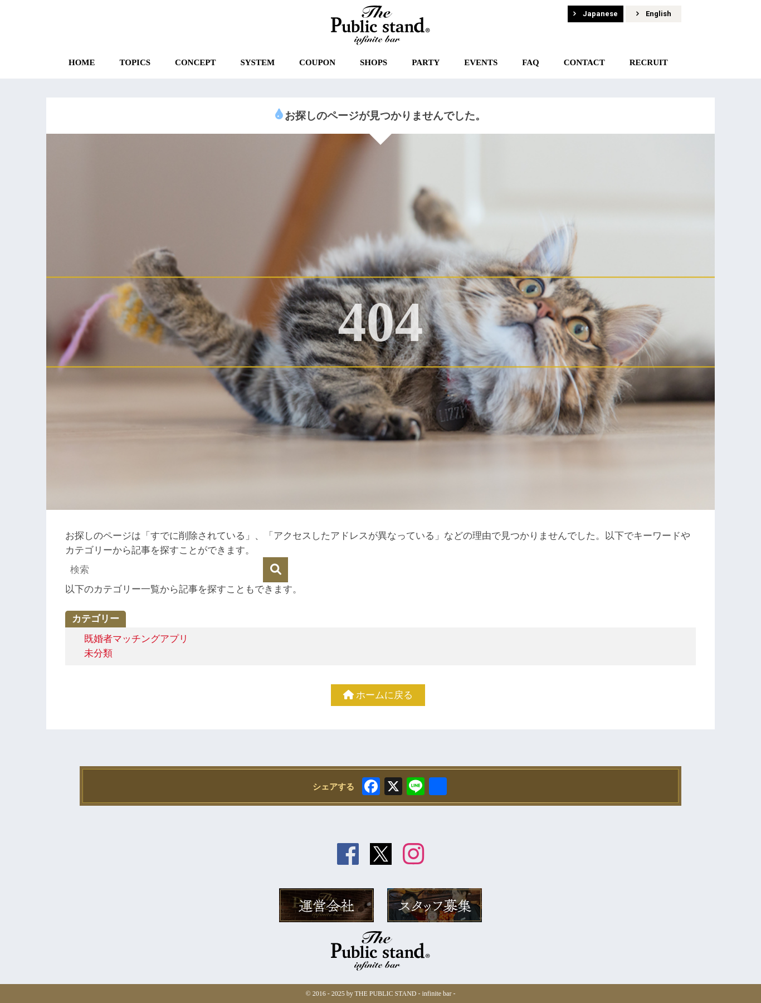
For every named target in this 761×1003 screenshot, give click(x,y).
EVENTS (480, 62)
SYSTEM (257, 62)
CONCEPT (195, 62)
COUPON (317, 62)
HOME (82, 62)
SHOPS (373, 62)
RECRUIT (649, 62)
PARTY (426, 62)
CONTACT (584, 62)
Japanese (595, 13)
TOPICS (134, 62)
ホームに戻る (378, 695)
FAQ (530, 62)
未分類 (98, 653)
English (653, 13)
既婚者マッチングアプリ (136, 639)
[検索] (275, 569)
